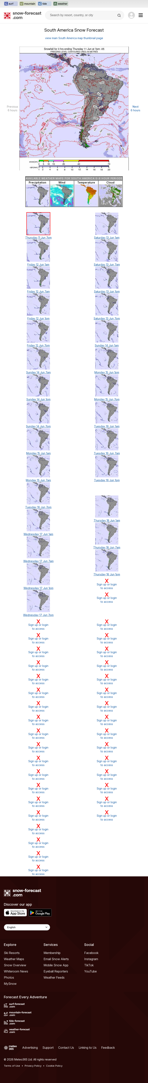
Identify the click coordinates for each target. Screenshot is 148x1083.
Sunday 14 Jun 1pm (38, 399)
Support (48, 1047)
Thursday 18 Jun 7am (106, 547)
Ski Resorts (12, 953)
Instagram (91, 959)
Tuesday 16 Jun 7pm (38, 507)
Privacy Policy (33, 1065)
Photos (9, 977)
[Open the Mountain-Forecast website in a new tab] (27, 3)
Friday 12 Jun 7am (38, 291)
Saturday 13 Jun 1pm (107, 291)
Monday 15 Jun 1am (38, 453)
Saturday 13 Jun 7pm (107, 318)
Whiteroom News (16, 971)
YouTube (90, 971)
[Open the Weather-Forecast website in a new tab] (60, 3)
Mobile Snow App (56, 965)
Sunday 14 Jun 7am (38, 372)
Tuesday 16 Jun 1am (106, 426)
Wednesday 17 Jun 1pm (38, 588)
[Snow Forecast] (22, 15)
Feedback (108, 1047)
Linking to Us (88, 1047)
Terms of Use (12, 1065)
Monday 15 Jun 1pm (106, 372)
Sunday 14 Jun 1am (107, 345)
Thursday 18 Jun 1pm (106, 574)
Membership (52, 953)
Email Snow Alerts (56, 959)
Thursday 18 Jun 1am (107, 520)
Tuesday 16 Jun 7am (107, 453)
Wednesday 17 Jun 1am (38, 534)
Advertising (30, 1047)
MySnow (10, 984)
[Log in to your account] (131, 15)
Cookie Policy (54, 1065)
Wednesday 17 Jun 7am (38, 561)
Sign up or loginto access (107, 584)
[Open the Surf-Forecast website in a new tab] (11, 3)
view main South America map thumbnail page (74, 38)
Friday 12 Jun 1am (38, 264)
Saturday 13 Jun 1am (106, 237)
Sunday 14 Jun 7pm (38, 426)
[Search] (119, 15)
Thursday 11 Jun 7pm (38, 237)
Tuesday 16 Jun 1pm (107, 480)
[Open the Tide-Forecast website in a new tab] (44, 3)
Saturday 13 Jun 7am (107, 264)
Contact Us (66, 1047)
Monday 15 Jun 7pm (106, 399)
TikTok (89, 965)
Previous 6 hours (12, 108)
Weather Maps (14, 959)
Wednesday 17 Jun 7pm (38, 615)
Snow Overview (15, 965)
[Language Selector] (27, 927)
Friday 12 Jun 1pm (38, 318)
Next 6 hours (135, 108)
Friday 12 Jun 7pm (38, 345)
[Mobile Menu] (140, 15)
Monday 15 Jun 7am (38, 480)
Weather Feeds (54, 977)
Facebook (91, 953)
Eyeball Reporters (56, 971)
